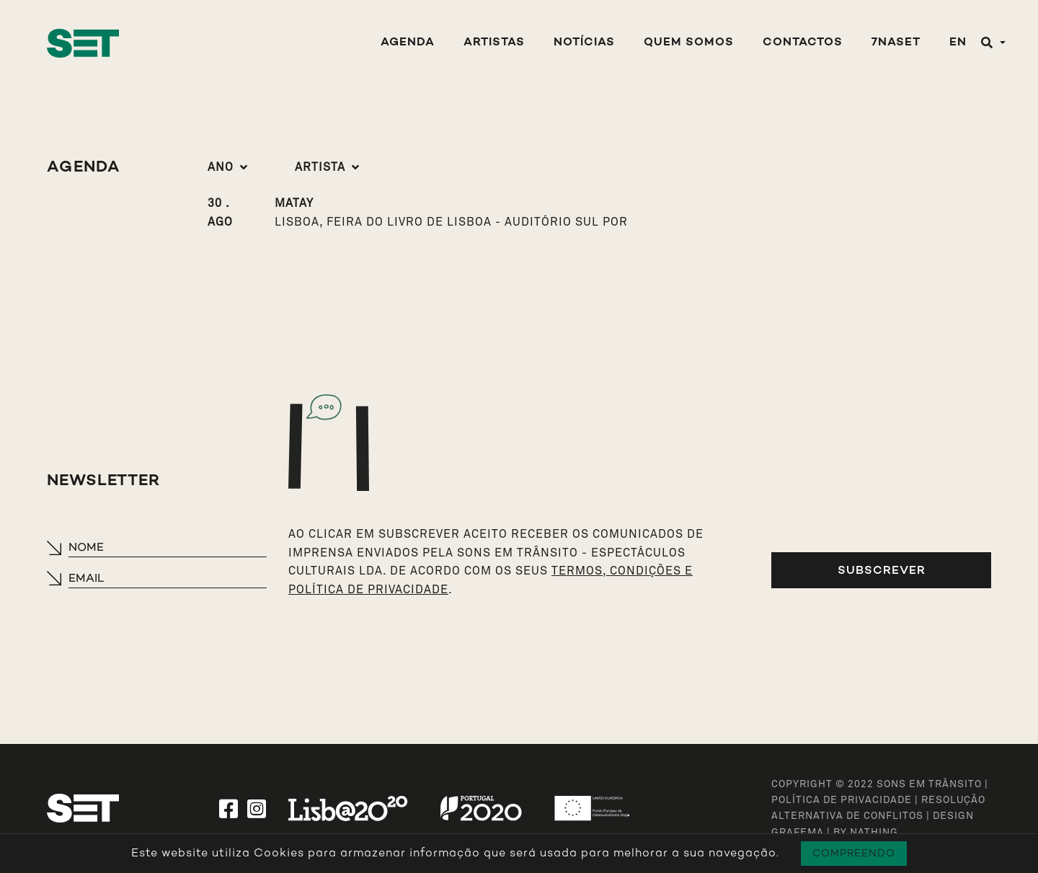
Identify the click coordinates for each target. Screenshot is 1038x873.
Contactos (803, 43)
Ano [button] (221, 167)
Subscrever (882, 570)
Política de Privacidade (841, 800)
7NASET (896, 43)
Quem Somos (689, 43)
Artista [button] (320, 167)
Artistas (494, 43)
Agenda (408, 43)
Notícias (584, 43)
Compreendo (853, 853)
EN (958, 43)
